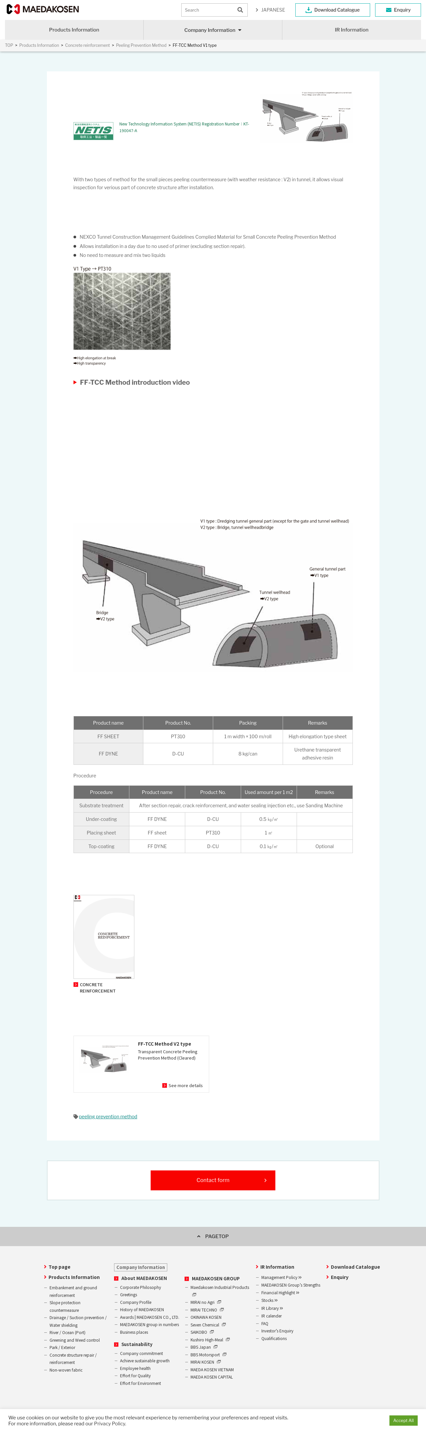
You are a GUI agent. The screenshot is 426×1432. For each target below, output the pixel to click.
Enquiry (402, 10)
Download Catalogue (336, 10)
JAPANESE (273, 10)
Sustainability (136, 1344)
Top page (60, 1266)
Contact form (213, 1180)
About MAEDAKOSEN (144, 1278)
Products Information (74, 30)
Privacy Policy (109, 1424)
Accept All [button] (403, 1420)
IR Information (351, 30)
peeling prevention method (108, 1116)
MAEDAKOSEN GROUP (216, 1278)
